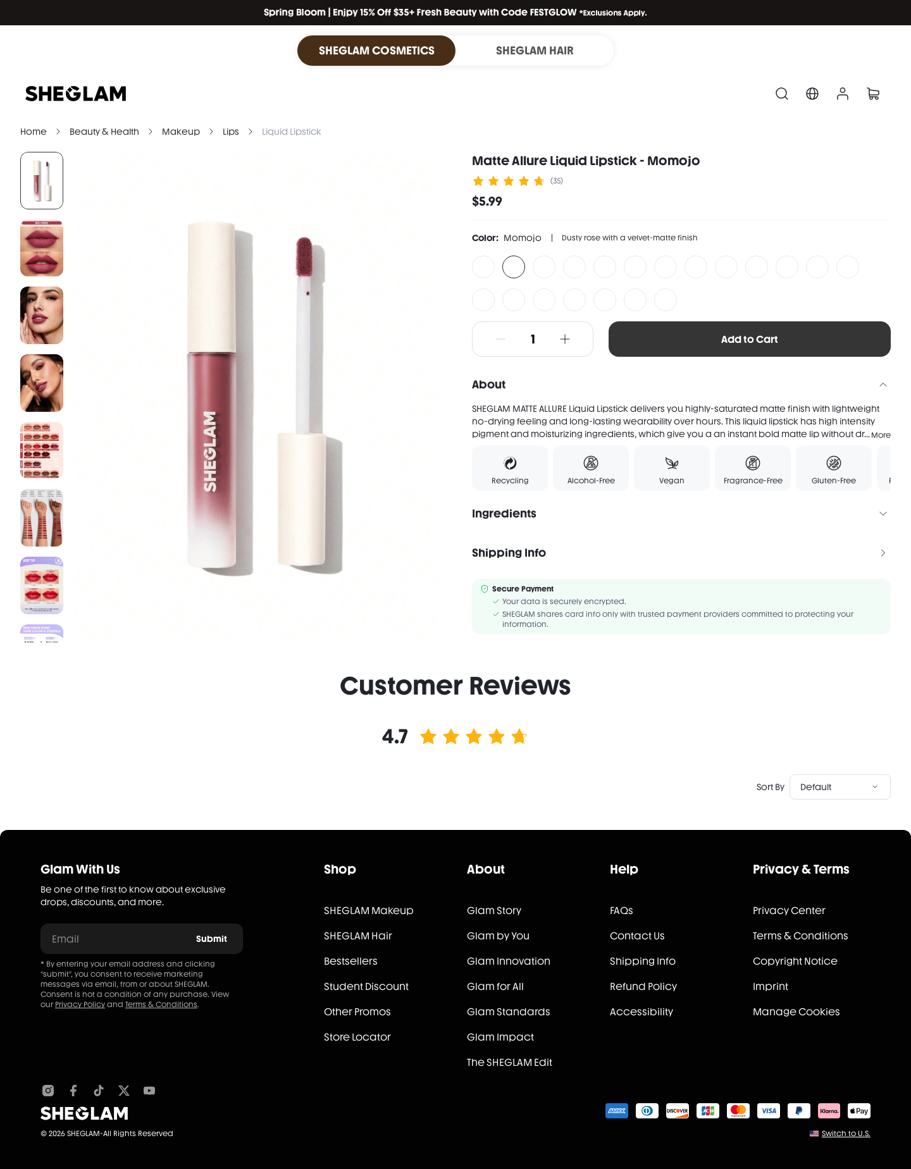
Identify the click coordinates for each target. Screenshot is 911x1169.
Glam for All (495, 986)
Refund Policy (643, 986)
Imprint (770, 986)
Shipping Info (643, 961)
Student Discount (366, 986)
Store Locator (357, 1037)
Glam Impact (500, 1037)
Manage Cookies (796, 1012)
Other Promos (357, 1012)
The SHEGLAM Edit (509, 1062)
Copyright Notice (795, 961)
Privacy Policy (80, 1004)
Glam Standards (508, 1012)
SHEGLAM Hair (358, 936)
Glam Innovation (508, 961)
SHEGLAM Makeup (369, 911)
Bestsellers (351, 961)
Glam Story (494, 911)
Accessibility (641, 1012)
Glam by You (498, 936)
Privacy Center (789, 911)
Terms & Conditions (161, 1004)
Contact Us (637, 936)
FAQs (621, 911)
